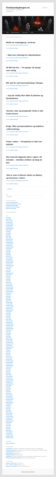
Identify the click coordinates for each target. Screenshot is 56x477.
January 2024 (9, 259)
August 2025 (9, 230)
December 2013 (9, 416)
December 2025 (9, 223)
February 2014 (9, 413)
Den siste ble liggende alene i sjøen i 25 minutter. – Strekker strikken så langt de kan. (24, 160)
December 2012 (9, 434)
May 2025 (8, 234)
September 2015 (9, 384)
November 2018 (9, 325)
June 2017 (8, 351)
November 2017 (9, 344)
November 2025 (9, 225)
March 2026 (8, 219)
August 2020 (9, 293)
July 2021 (8, 276)
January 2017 (9, 359)
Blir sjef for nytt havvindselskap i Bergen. (24, 83)
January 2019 (9, 322)
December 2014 (9, 397)
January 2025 (9, 240)
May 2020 (8, 297)
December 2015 (9, 379)
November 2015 (9, 381)
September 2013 (9, 421)
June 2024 (8, 251)
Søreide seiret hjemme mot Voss (13, 204)
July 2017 (8, 350)
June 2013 (8, 425)
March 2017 (8, 356)
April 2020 (8, 299)
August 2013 (9, 422)
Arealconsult (9, 448)
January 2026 (9, 222)
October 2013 (9, 419)
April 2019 (8, 317)
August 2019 (9, 311)
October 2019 (9, 308)
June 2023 (8, 270)
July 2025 (8, 231)
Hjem (7, 32)
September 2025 (9, 228)
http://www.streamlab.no (11, 450)
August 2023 (9, 267)
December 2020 (9, 287)
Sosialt (31, 32)
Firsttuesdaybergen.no (18, 7)
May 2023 (8, 271)
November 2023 (9, 262)
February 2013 (9, 431)
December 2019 (9, 305)
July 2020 (8, 294)
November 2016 (9, 362)
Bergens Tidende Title (23, 45)
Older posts (9, 188)
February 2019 (9, 320)
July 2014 (8, 405)
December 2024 (9, 242)
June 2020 (8, 296)
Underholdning (25, 32)
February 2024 (9, 257)
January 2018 (9, 340)
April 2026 (8, 217)
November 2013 (9, 417)
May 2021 (8, 279)
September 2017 (9, 347)
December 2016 (9, 360)
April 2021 (8, 280)
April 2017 (8, 354)
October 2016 (9, 364)
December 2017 (9, 342)
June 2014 (8, 407)
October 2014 (9, 400)
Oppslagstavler (9, 453)
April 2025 (8, 236)
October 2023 (9, 263)
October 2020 (9, 290)
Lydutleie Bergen (10, 451)
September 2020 (9, 291)
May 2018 (8, 334)
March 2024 (8, 256)
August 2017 (9, 348)
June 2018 (8, 333)
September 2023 (9, 265)
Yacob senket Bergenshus (12, 202)
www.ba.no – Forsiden (11, 466)
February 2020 (9, 302)
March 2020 (8, 300)
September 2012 (9, 437)
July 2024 (8, 250)
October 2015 (9, 382)
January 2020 (9, 303)
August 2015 (9, 385)
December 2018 (9, 324)
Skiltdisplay (8, 456)
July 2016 (8, 368)
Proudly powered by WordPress (28, 471)
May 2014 (8, 408)
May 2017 (8, 353)
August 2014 (9, 404)
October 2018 (9, 327)
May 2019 (8, 316)
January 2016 (9, 377)
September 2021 (9, 273)
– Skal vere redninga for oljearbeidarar (23, 55)
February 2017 (9, 357)
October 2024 (9, 245)
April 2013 (8, 428)
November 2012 (9, 436)
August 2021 (9, 274)
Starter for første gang (11, 208)
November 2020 (9, 288)
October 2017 (9, 345)
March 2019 (8, 319)
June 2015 (8, 388)
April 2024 (8, 254)
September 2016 (9, 365)
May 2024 (8, 253)
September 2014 (9, 402)
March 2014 (8, 411)
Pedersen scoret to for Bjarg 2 (13, 207)
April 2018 (8, 336)
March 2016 (8, 374)
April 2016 (8, 373)
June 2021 (8, 277)
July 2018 (8, 331)
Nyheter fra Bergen (14, 48)
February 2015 (9, 394)
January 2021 (9, 285)
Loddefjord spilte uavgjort (12, 205)
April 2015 (8, 391)
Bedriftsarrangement (15, 32)
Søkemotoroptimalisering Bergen (13, 457)
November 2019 (9, 307)
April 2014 (8, 410)
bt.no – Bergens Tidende (11, 464)
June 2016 (8, 370)
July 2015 (8, 387)
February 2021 (9, 284)
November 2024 (9, 243)
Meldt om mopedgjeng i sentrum (20, 42)
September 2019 (9, 310)
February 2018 (9, 339)
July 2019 (8, 313)
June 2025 (8, 233)
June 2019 (8, 314)
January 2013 (9, 433)
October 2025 (9, 227)
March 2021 (8, 282)
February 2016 (9, 376)
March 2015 (8, 393)
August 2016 (9, 367)
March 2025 (8, 237)
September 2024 (9, 247)
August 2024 (9, 248)
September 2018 (9, 328)
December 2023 (9, 260)
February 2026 (9, 220)
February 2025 (9, 239)
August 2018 (9, 330)
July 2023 (8, 268)
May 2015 (8, 390)
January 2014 (9, 414)
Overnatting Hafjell (10, 454)
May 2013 (8, 427)
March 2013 (8, 430)
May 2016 (8, 371)
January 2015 (9, 396)
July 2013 (8, 424)
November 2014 (9, 399)
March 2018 (8, 337)
